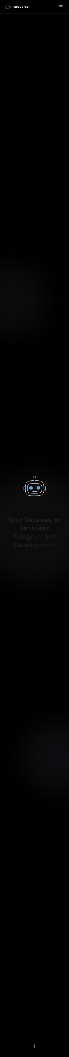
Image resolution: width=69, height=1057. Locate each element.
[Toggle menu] (61, 6)
